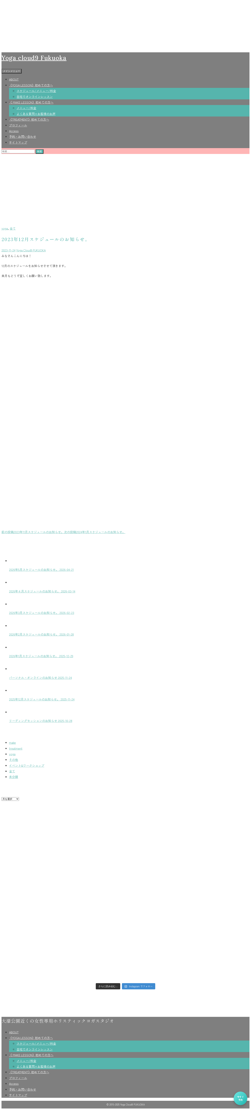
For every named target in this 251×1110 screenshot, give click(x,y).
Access (14, 131)
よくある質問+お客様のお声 (36, 113)
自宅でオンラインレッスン (35, 96)
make (12, 742)
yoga (5, 228)
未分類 (13, 776)
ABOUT (14, 79)
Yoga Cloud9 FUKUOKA (31, 250)
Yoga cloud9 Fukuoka (34, 58)
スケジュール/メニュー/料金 (36, 90)
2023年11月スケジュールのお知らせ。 (33, 532)
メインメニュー (11, 71)
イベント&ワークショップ (26, 765)
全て (13, 228)
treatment (15, 748)
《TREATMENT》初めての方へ (29, 119)
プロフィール (18, 125)
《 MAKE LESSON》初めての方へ (31, 102)
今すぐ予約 (240, 1098)
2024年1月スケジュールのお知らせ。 (94, 532)
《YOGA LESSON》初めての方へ (31, 85)
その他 (13, 759)
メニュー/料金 (26, 108)
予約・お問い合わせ (22, 136)
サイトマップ (18, 142)
